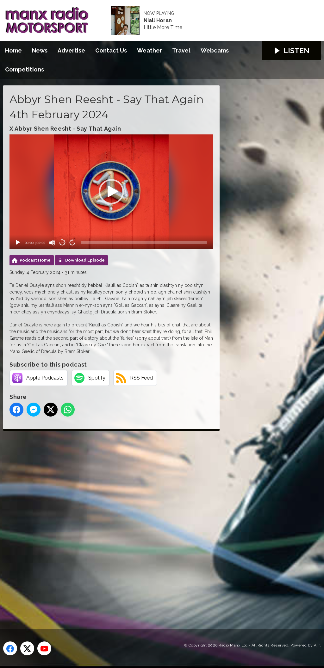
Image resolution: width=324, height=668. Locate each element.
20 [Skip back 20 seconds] (62, 242)
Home (13, 50)
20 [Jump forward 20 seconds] (72, 242)
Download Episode (85, 260)
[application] (111, 191)
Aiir (317, 645)
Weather (149, 50)
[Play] (18, 242)
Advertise (71, 50)
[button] (111, 191)
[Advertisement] (121, 522)
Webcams (215, 50)
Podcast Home (35, 260)
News (39, 50)
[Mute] (52, 242)
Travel (181, 50)
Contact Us (111, 50)
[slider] (144, 242)
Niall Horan (158, 20)
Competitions (24, 69)
